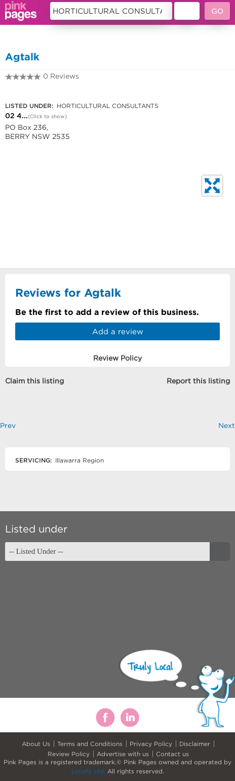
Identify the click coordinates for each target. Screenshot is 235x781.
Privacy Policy (151, 743)
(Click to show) (47, 116)
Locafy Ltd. (88, 771)
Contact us (172, 754)
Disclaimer (194, 743)
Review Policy (69, 754)
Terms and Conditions (90, 743)
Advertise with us (123, 754)
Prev (8, 425)
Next (226, 425)
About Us (36, 743)
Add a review (117, 331)
